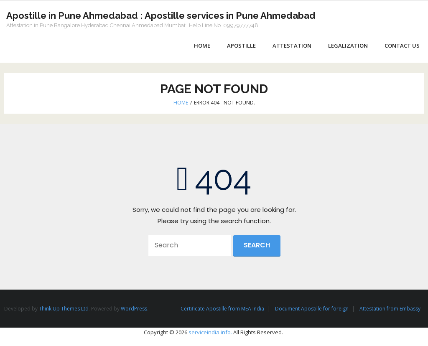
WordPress (134, 308)
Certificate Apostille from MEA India (222, 308)
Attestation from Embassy (389, 308)
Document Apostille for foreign (312, 308)
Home (180, 102)
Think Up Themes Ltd (64, 308)
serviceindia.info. (210, 332)
